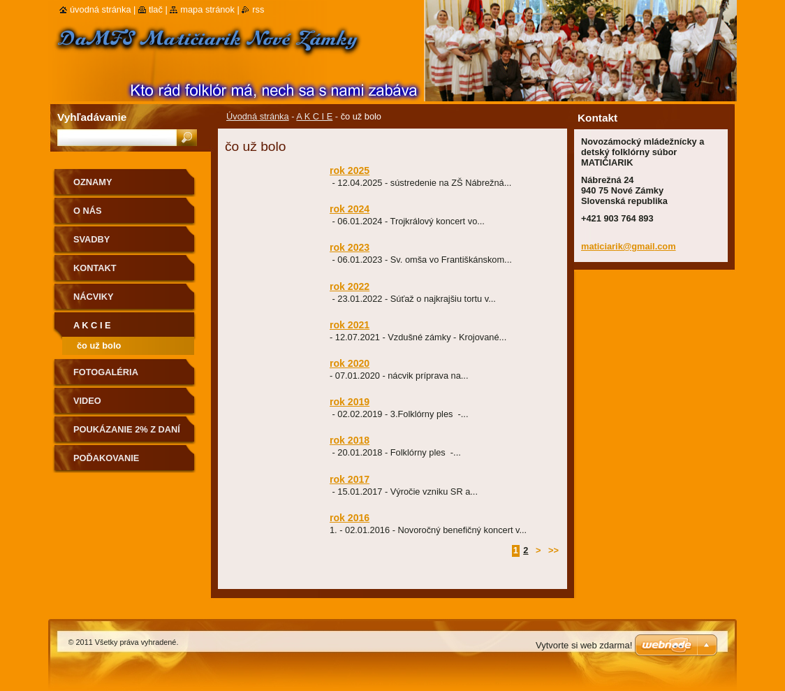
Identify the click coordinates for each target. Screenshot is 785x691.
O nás (87, 210)
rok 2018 (349, 440)
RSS (258, 9)
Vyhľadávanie (91, 117)
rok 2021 (349, 324)
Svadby (91, 239)
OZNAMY (92, 182)
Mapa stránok (207, 9)
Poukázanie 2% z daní (126, 429)
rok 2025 (349, 170)
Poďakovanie (106, 458)
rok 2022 (349, 286)
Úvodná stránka (257, 116)
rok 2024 (349, 208)
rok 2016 (349, 517)
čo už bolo (99, 345)
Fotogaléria (105, 372)
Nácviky (93, 296)
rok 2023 (349, 247)
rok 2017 (349, 479)
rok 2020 (349, 363)
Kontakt (95, 268)
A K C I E (314, 116)
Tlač (156, 9)
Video (87, 400)
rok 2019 (349, 401)
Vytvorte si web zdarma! (584, 645)
